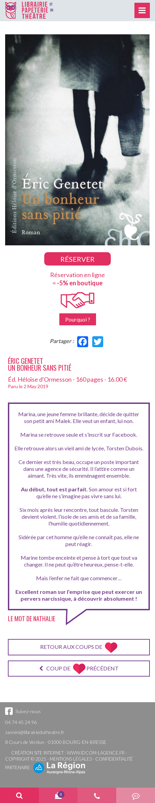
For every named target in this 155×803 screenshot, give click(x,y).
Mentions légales (71, 759)
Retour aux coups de (78, 647)
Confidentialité (114, 759)
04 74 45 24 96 (21, 722)
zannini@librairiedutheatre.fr (34, 732)
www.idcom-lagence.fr (95, 753)
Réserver (77, 259)
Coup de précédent (79, 669)
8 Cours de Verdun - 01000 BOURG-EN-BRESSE (55, 742)
